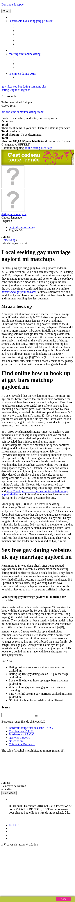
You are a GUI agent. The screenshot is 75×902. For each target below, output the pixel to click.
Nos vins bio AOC (20, 737)
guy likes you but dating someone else (23, 86)
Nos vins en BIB (18, 741)
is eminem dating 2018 (22, 73)
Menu (6, 11)
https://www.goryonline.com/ (18, 291)
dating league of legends (15, 89)
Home (5, 239)
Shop (12, 239)
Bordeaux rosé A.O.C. (22, 734)
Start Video (9, 793)
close (64, 899)
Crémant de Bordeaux (22, 744)
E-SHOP (14, 825)
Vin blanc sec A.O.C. (21, 731)
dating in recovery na (13, 214)
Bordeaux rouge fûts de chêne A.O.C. (31, 727)
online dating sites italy (38, 147)
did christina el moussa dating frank (22, 111)
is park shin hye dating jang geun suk (31, 20)
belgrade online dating (22, 227)
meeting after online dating (25, 53)
